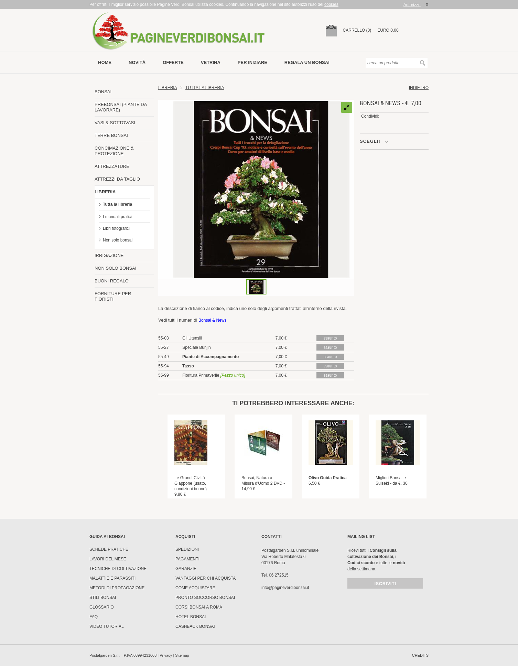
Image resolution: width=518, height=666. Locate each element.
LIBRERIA (105, 191)
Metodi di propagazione (116, 588)
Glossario (101, 607)
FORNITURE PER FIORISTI (113, 296)
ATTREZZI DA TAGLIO (117, 179)
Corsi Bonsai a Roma (198, 607)
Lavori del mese (107, 559)
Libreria (167, 87)
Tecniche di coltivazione (118, 568)
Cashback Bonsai (195, 626)
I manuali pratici (117, 216)
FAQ (93, 616)
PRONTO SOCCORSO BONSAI (205, 597)
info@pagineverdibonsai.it (285, 587)
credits (420, 655)
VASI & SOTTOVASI (115, 122)
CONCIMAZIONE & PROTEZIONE (114, 151)
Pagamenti (187, 559)
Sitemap (182, 655)
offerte (173, 62)
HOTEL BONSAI (190, 616)
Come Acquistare (195, 588)
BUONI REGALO (112, 280)
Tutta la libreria (117, 204)
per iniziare (252, 62)
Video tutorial (106, 626)
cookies (331, 4)
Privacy (166, 655)
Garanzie (185, 568)
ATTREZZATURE (112, 166)
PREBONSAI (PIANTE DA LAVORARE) (121, 107)
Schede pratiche (108, 549)
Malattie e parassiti (112, 578)
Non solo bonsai (117, 240)
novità (137, 62)
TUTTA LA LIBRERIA (204, 87)
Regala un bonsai (307, 62)
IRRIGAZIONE (109, 255)
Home (104, 62)
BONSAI (103, 91)
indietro (419, 87)
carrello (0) (357, 30)
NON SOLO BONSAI (115, 268)
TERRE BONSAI (111, 135)
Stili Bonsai (102, 597)
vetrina (210, 62)
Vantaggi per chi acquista (205, 578)
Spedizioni (187, 549)
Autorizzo (412, 4)
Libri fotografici (116, 228)
